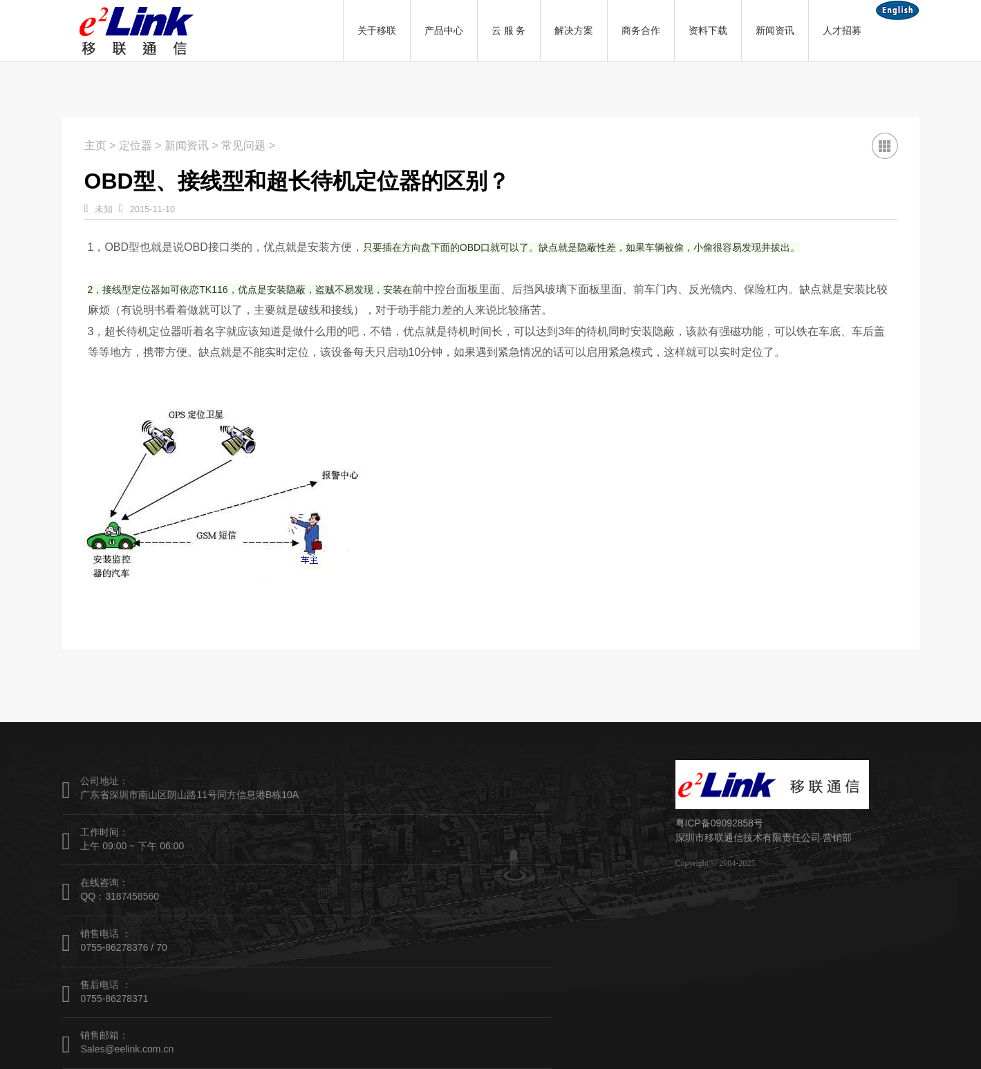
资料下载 (708, 30)
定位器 (135, 145)
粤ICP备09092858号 (719, 823)
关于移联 (376, 30)
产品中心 (443, 30)
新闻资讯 (775, 30)
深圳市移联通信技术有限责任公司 (748, 837)
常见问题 (243, 145)
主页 (95, 145)
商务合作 (641, 30)
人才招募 (842, 30)
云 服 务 (509, 30)
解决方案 (573, 30)
